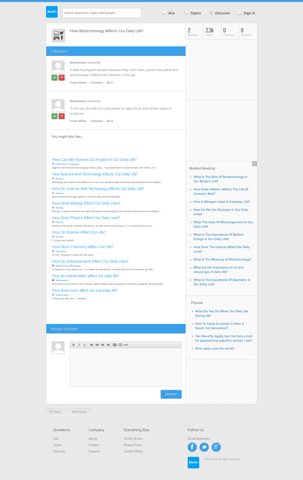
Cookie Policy (133, 451)
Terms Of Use (133, 439)
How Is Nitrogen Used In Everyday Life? (222, 202)
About (93, 439)
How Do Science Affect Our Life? (79, 232)
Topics (192, 13)
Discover (219, 13)
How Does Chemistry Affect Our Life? (82, 247)
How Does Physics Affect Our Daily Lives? (86, 217)
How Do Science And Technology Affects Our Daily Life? (98, 188)
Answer (171, 394)
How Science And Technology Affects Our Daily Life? (95, 174)
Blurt (110, 82)
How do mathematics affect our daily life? (85, 276)
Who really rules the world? (214, 349)
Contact (94, 445)
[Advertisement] (99, 149)
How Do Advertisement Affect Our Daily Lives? (90, 261)
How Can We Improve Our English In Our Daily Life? (94, 159)
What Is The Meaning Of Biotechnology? (223, 260)
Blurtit (52, 12)
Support (94, 451)
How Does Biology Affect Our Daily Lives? (86, 203)
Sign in (246, 13)
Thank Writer (78, 82)
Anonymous (78, 62)
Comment (96, 82)
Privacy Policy (133, 445)
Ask (168, 13)
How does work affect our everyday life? (85, 290)
